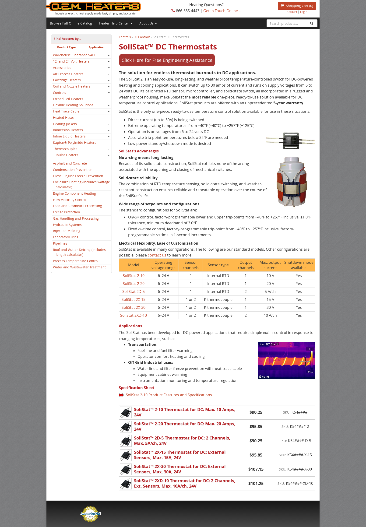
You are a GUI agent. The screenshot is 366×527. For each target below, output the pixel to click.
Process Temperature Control (76, 261)
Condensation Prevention (72, 170)
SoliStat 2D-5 (133, 291)
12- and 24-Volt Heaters (71, 61)
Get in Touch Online (220, 10)
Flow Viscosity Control (70, 200)
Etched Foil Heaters (68, 99)
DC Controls (142, 37)
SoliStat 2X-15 (133, 299)
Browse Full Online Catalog (71, 23)
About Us (148, 23)
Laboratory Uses (65, 237)
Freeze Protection (66, 212)
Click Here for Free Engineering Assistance (167, 60)
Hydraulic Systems (67, 225)
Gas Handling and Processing (76, 218)
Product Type (66, 47)
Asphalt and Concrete (70, 163)
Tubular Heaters (65, 155)
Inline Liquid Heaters (69, 136)
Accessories (62, 68)
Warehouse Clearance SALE (74, 55)
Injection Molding (66, 231)
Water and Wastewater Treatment (79, 267)
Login (303, 12)
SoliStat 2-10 (133, 275)
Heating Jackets (65, 124)
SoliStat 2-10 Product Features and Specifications (169, 394)
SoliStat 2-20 (133, 283)
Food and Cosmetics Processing (77, 206)
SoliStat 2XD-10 (133, 315)
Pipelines (60, 243)
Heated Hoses (63, 118)
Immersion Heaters (68, 130)
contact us (157, 255)
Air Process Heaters (68, 74)
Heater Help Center (115, 23)
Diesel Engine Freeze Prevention (78, 176)
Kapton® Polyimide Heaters (74, 143)
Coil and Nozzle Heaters (71, 86)
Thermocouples (65, 149)
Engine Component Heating (74, 193)
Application (96, 47)
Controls (59, 93)
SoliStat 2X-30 (133, 307)
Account (292, 12)
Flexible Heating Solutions (73, 105)
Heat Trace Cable (66, 111)
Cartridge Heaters (67, 80)
